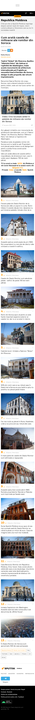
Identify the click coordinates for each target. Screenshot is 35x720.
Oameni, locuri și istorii (19, 650)
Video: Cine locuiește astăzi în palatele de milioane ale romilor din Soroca (16, 119)
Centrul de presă (15, 689)
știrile (20, 163)
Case (11, 654)
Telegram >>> (17, 168)
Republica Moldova (6, 650)
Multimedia (4, 654)
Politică (3, 673)
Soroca (3, 657)
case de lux (17, 654)
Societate (11, 673)
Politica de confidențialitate (9, 694)
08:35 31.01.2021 (6, 46)
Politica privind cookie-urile (9, 697)
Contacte (3, 692)
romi (29, 654)
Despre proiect (5, 689)
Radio (24, 170)
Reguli (23, 689)
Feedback (21, 697)
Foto (28, 650)
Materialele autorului (6, 57)
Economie (20, 673)
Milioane (24, 654)
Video (11, 170)
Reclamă (9, 692)
